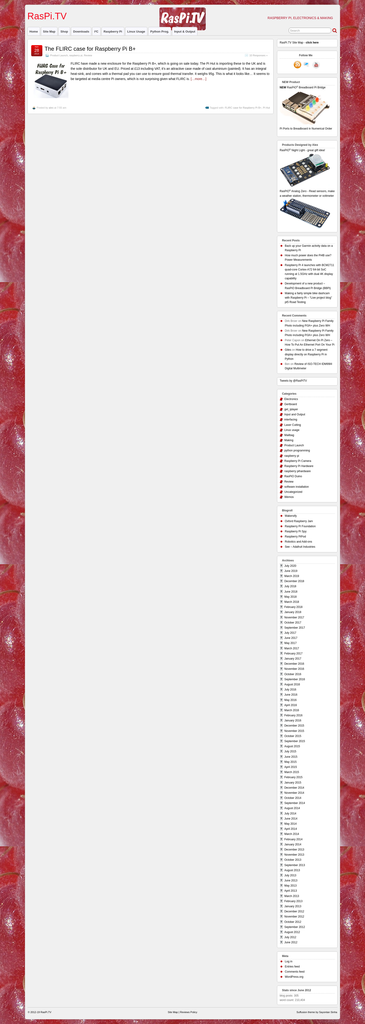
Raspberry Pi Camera (297, 461)
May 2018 (290, 596)
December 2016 (294, 663)
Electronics (291, 399)
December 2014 (294, 787)
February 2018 (293, 607)
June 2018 (290, 591)
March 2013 (291, 896)
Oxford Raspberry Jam (299, 521)
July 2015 (290, 751)
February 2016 (293, 715)
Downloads (81, 31)
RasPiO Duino (293, 476)
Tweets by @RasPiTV (293, 380)
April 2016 (290, 705)
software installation (296, 486)
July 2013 (290, 875)
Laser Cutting (292, 425)
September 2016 (294, 679)
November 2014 (294, 792)
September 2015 (294, 741)
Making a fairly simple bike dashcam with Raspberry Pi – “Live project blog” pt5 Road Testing (308, 298)
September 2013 (294, 865)
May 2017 (290, 643)
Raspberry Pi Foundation (300, 526)
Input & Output (184, 31)
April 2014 (290, 829)
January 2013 (292, 906)
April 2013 (290, 890)
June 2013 (290, 880)
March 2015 (291, 772)
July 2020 (290, 565)
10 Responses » (258, 55)
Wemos (289, 497)
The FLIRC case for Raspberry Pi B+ (90, 49)
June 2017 (290, 638)
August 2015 (292, 746)
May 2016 (290, 700)
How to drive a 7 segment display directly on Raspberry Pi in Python (306, 354)
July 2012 (290, 937)
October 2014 (292, 798)
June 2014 (290, 818)
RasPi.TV (47, 16)
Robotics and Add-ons (298, 541)
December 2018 (294, 581)
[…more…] (198, 79)
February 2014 (293, 839)
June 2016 (290, 694)
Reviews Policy (188, 1012)
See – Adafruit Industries (300, 546)
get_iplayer (291, 409)
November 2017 (294, 617)
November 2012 (294, 916)
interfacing (290, 419)
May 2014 (290, 823)
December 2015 (294, 725)
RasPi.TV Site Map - (299, 42)
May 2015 (290, 762)
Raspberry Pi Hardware (298, 466)
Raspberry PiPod (295, 536)
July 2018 (290, 586)
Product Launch (59, 55)
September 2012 (294, 927)
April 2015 (290, 767)
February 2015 (293, 777)
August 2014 (292, 808)
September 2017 (294, 627)
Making (288, 440)
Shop (64, 31)
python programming (297, 450)
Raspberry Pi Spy (295, 531)
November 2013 (294, 854)
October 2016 (292, 674)
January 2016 (292, 720)
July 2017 (290, 632)
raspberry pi (113, 31)
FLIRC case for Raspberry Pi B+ (243, 107)
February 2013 (293, 901)
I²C (96, 31)
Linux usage (136, 31)
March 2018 (291, 602)
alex (51, 107)
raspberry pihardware (297, 471)
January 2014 (292, 844)
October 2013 (292, 859)
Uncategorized (293, 492)
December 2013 (294, 849)
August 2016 (292, 684)
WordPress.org (294, 976)
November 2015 (294, 731)
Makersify (291, 515)
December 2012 (294, 911)
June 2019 (290, 571)
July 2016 (290, 689)
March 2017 (291, 648)
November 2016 (294, 668)
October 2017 (292, 622)
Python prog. (159, 31)
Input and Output (294, 414)
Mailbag (289, 435)
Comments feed (294, 971)
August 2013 (292, 870)
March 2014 (291, 834)
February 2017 (293, 653)
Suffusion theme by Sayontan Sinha (317, 1012)
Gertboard (290, 404)
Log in (288, 961)
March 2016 (291, 710)
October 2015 (292, 736)
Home (34, 31)
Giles (288, 349)
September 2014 (294, 803)
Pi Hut (266, 107)
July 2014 (290, 813)
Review (88, 55)
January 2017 (292, 658)
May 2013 (290, 885)
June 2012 (290, 942)
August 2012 (292, 932)
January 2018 (292, 612)
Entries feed (292, 966)
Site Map (49, 31)
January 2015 (292, 782)
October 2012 (292, 922)
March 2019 (291, 576)
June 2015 (290, 756)
